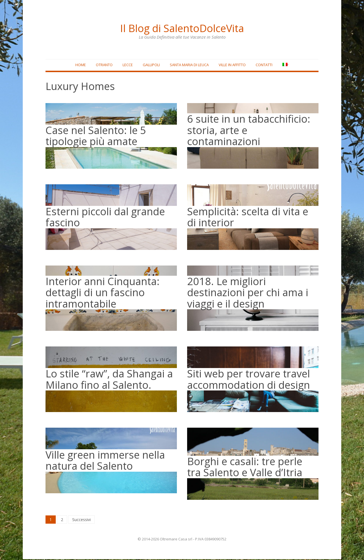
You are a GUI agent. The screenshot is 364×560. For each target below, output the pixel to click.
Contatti (262, 65)
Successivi (81, 520)
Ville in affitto (230, 65)
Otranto (102, 65)
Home (78, 65)
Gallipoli (149, 65)
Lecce (126, 65)
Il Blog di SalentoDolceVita (182, 27)
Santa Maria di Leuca (187, 65)
